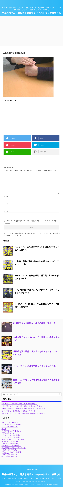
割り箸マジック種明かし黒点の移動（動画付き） (35, 323)
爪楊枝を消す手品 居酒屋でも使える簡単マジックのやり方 (23, 408)
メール (6, 204)
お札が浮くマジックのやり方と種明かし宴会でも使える (22, 406)
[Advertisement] (31, 31)
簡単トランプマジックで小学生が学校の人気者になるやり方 (23, 413)
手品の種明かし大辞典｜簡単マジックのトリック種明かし (31, 13)
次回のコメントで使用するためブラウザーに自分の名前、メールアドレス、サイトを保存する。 (31, 222)
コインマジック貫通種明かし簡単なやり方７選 (34, 366)
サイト (6, 211)
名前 (6, 196)
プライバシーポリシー (31, 469)
